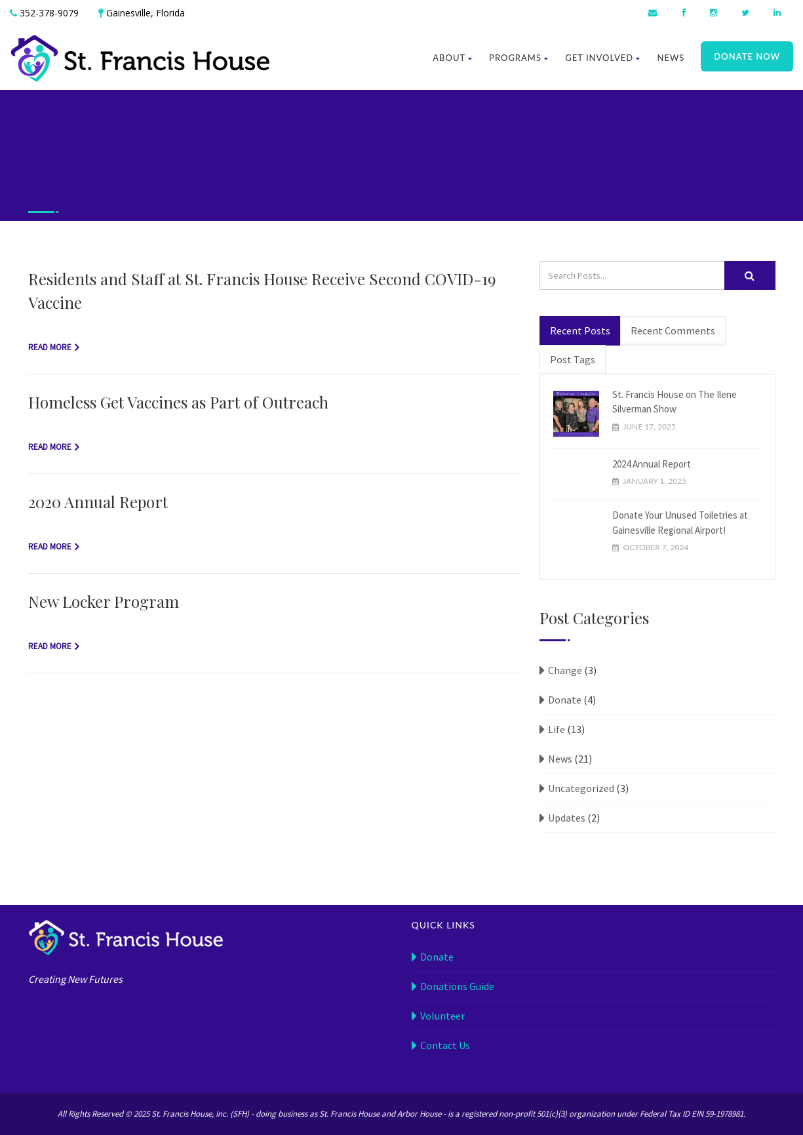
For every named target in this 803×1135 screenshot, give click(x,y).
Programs (519, 57)
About (453, 57)
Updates (566, 817)
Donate (564, 699)
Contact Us (445, 1045)
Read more (49, 347)
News (670, 57)
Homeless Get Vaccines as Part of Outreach (178, 401)
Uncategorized (581, 788)
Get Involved (602, 57)
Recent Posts (580, 330)
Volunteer (442, 1015)
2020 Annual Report (98, 501)
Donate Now (747, 56)
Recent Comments (673, 330)
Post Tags (572, 359)
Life (556, 729)
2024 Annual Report (651, 464)
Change (565, 670)
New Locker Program (103, 601)
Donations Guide (457, 986)
